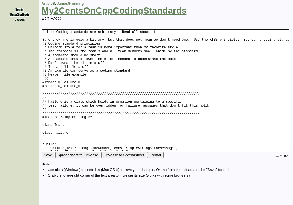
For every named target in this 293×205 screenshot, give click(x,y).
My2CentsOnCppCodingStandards (114, 10)
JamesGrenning (70, 3)
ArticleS (48, 3)
